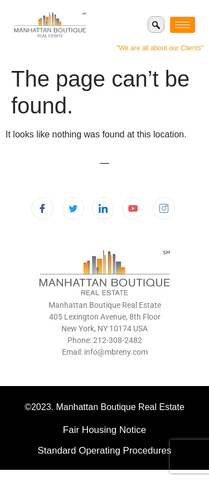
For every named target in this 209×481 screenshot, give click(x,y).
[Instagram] (164, 208)
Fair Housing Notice (104, 430)
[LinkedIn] (103, 208)
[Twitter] (73, 208)
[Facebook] (42, 208)
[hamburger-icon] (182, 25)
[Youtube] (133, 208)
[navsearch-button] (156, 24)
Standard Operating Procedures (104, 450)
